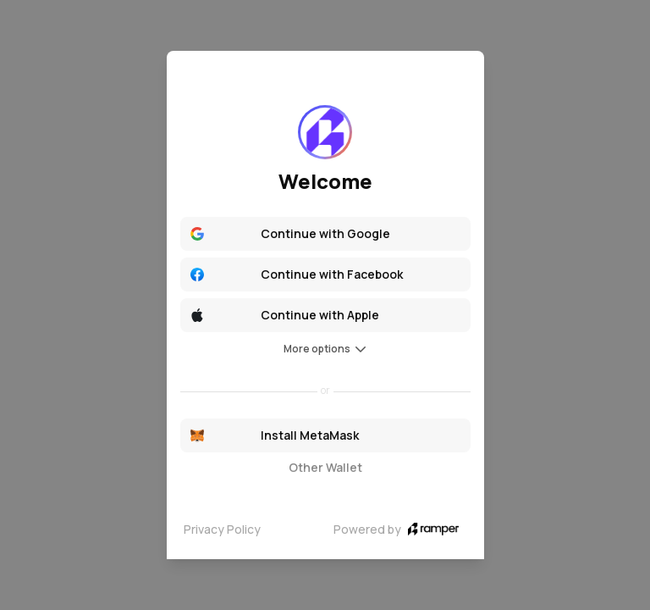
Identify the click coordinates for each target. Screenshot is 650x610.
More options (325, 348)
